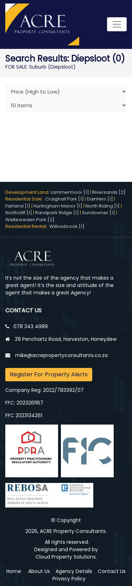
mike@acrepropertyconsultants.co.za (61, 355)
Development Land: (28, 192)
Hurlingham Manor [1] (57, 206)
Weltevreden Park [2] (30, 219)
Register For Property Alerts (49, 374)
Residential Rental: (27, 226)
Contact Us (112, 571)
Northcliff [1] (18, 212)
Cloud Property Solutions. (66, 556)
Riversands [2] (109, 192)
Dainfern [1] (100, 199)
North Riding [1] (103, 206)
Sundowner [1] (98, 212)
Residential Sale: (25, 199)
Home (13, 571)
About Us (39, 571)
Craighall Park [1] (64, 199)
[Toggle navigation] (117, 24)
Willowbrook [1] (66, 226)
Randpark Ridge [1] (57, 212)
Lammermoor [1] (70, 192)
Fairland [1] (17, 206)
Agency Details (74, 571)
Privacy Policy (69, 578)
